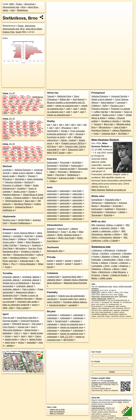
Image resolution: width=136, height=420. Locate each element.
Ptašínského (97, 212)
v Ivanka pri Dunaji (118, 275)
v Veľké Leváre (105, 278)
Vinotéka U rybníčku (30, 251)
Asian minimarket (35, 179)
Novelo (64, 131)
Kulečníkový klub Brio (27, 318)
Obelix (20, 242)
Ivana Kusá (62, 229)
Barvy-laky (30, 201)
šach (25, 333)
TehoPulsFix (52, 131)
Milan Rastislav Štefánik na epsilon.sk (108, 190)
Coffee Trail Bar (10, 245)
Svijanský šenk (27, 261)
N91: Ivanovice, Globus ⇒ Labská (106, 225)
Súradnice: (95, 290)
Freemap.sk (101, 87)
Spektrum (36, 245)
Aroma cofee (8, 242)
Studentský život (10, 295)
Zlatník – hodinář (68, 140)
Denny (38, 336)
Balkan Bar (65, 99)
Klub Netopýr (79, 99)
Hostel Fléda (24, 220)
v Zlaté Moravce (118, 272)
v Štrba (120, 260)
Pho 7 (14, 264)
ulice (12, 10)
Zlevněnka (19, 179)
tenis (33, 327)
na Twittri (94, 384)
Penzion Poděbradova (20, 223)
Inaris (32, 258)
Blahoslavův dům (55, 251)
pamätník (51, 296)
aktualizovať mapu (105, 286)
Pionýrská (64, 162)
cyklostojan (52, 315)
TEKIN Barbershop (13, 201)
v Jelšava (103, 263)
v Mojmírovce (104, 272)
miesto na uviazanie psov (67, 106)
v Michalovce (109, 250)
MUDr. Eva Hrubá (66, 238)
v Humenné (115, 253)
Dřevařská (105, 206)
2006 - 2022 (8, 308)
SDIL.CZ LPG (66, 337)
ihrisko (8, 336)
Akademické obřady (25, 292)
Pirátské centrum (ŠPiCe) (73, 143)
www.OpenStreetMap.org (121, 400)
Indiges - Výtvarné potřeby (17, 198)
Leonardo (17, 236)
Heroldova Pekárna (22, 204)
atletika (10, 346)
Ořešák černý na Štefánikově (16, 283)
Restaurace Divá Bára (23, 255)
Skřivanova (96, 203)
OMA (11, 4)
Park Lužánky (28, 289)
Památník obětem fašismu (75, 302)
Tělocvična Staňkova (12, 330)
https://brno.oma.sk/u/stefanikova (120, 87)
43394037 (95, 288)
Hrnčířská (76, 162)
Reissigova (111, 212)
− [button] (51, 10)
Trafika (52, 181)
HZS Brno (51, 146)
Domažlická (96, 200)
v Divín (106, 266)
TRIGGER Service (20, 324)
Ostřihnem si (8, 210)
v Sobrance (96, 250)
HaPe (49, 321)
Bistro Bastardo (33, 242)
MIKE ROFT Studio (56, 153)
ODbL (120, 402)
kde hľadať (96, 352)
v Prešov (95, 256)
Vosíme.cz (24, 245)
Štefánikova (22, 10)
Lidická (122, 212)
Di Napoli (7, 233)
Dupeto (31, 191)
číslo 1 (17, 333)
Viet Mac (7, 255)
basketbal (7, 333)
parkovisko (52, 191)
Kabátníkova (110, 203)
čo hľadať (95, 361)
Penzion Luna (9, 220)
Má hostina (20, 248)
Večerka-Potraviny (22, 170)
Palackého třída (112, 200)
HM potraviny (105, 127)
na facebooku (109, 380)
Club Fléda (8, 248)
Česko (19, 4)
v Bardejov (105, 256)
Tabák (27, 185)
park (68, 109)
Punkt (7, 267)
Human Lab (23, 327)
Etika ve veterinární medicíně (16, 305)
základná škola (54, 280)
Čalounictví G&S (75, 149)
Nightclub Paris (64, 96)
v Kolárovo (123, 266)
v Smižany (104, 253)
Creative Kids (53, 277)
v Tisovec (113, 263)
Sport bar (28, 236)
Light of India (120, 127)
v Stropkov (126, 253)
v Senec (105, 275)
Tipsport (50, 96)
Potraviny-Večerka (13, 182)
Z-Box (120, 115)
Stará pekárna (107, 102)
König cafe (82, 178)
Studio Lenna (20, 191)
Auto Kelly (77, 191)
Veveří (18, 32)
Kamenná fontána (57, 305)
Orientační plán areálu (27, 302)
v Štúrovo (106, 269)
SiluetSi (21, 176)
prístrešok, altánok (11, 277)
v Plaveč (115, 256)
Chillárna (22, 239)
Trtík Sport (36, 324)
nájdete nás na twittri (57, 409)
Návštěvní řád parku (23, 298)
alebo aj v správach (57, 413)
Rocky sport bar (10, 261)
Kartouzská (52, 162)
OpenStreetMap (88, 87)
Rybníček (108, 215)
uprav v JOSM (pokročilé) (122, 286)
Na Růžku (122, 133)
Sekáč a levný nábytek (23, 173)
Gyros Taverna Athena (24, 233)
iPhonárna (7, 179)
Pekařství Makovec (11, 195)
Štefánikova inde (101, 246)
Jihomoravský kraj (11, 7)
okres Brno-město (34, 29)
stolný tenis (10, 342)
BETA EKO (69, 340)
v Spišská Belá (109, 260)
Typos (63, 232)
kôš (48, 125)
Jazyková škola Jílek (71, 277)
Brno (23, 7)
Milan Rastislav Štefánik (105, 139)
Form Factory (9, 327)
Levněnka (7, 170)
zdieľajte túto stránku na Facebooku (104, 383)
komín (35, 305)
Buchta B (28, 182)
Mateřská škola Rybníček (75, 283)
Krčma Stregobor (27, 264)
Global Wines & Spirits (33, 195)
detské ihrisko (30, 330)
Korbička (21, 188)
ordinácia (51, 238)
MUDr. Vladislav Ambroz (68, 235)
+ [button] (51, 6)
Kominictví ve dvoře (56, 137)
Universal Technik (119, 96)
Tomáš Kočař (61, 321)
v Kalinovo (123, 263)
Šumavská (52, 166)
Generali (79, 134)
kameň (50, 261)
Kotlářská (109, 209)
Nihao (40, 264)
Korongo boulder (10, 321)
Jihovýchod (29, 4)
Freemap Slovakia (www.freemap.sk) (98, 407)
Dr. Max (72, 232)
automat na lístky (67, 169)
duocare (51, 229)
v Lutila (114, 266)
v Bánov (115, 269)
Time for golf (37, 198)
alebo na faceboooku (57, 412)
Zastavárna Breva (23, 207)
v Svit (126, 260)
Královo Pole (8, 32)
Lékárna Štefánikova (121, 130)
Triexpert (32, 176)
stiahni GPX (95, 292)
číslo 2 (23, 339)
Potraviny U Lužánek (12, 185)
